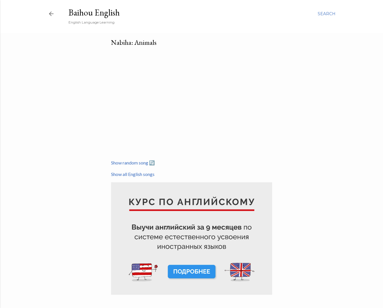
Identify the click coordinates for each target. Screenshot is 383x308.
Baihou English (94, 12)
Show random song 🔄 (133, 162)
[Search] (327, 14)
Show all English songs (133, 174)
